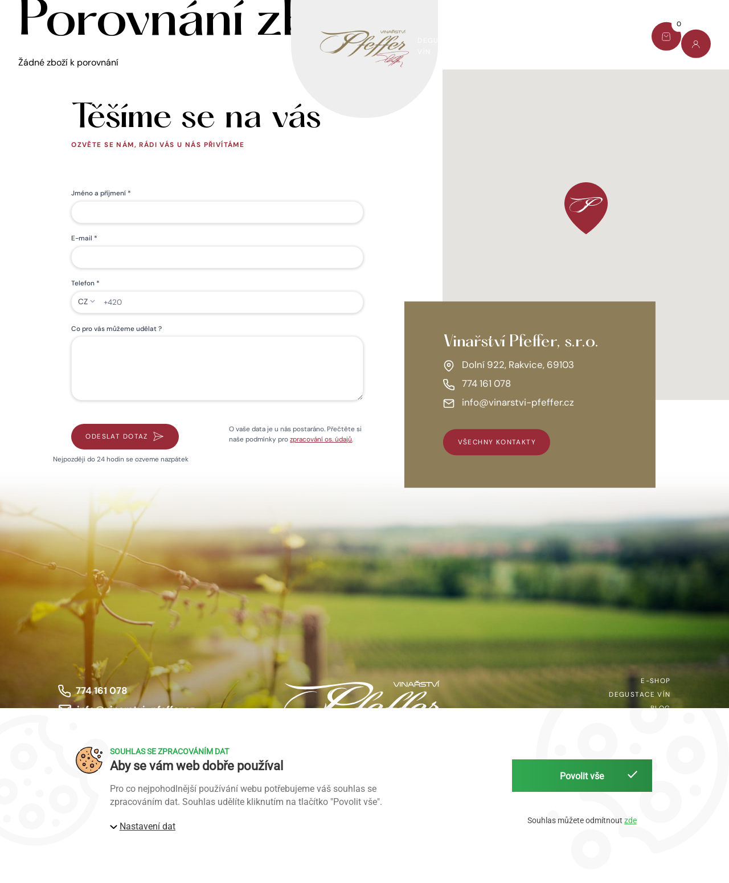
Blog (553, 40)
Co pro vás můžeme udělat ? (116, 328)
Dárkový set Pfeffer (115, 46)
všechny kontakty (497, 442)
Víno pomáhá (210, 46)
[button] (586, 208)
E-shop (33, 46)
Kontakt (605, 40)
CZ (83, 301)
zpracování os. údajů (321, 439)
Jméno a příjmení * (101, 193)
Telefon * (85, 283)
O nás (505, 46)
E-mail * (84, 238)
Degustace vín (440, 46)
